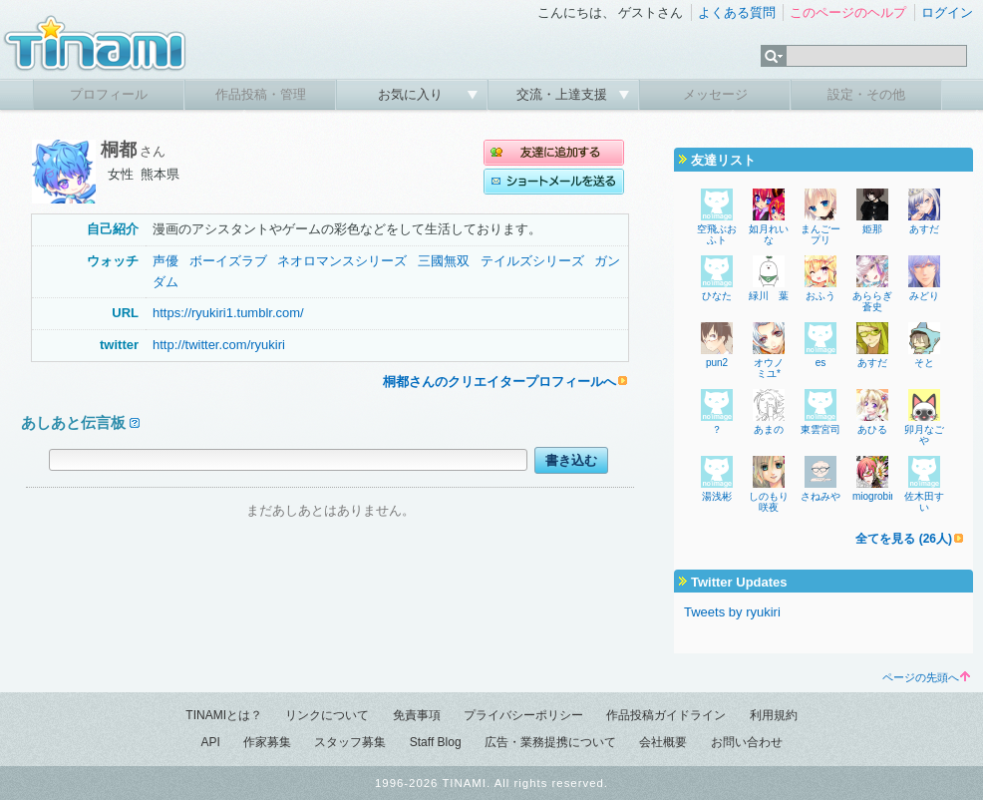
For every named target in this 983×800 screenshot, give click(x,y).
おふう (820, 295)
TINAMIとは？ (223, 715)
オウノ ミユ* (769, 368)
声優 (165, 260)
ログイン (947, 12)
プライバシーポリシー (523, 715)
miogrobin (874, 496)
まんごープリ (820, 234)
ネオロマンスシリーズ (342, 260)
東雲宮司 (820, 429)
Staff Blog (436, 742)
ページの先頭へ (926, 677)
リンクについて (327, 715)
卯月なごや (924, 435)
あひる (872, 429)
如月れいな (769, 234)
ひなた (722, 295)
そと (924, 362)
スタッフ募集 (350, 742)
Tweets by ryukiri (732, 611)
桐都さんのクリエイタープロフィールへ (499, 381)
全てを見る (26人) (903, 539)
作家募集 (267, 742)
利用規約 (774, 715)
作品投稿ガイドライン (666, 715)
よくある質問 (737, 12)
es (821, 362)
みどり (924, 295)
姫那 (872, 228)
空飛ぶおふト (717, 234)
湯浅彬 (717, 496)
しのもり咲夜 (769, 502)
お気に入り (412, 94)
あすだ (924, 228)
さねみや (820, 496)
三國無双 (444, 260)
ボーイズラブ (228, 260)
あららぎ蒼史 (872, 301)
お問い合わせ (747, 742)
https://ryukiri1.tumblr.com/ (228, 312)
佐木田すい (924, 502)
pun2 (717, 362)
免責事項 (417, 715)
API (209, 742)
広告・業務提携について (550, 742)
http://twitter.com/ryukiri (219, 344)
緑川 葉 (769, 295)
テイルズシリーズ (532, 260)
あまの (769, 429)
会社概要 (663, 742)
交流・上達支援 (563, 94)
